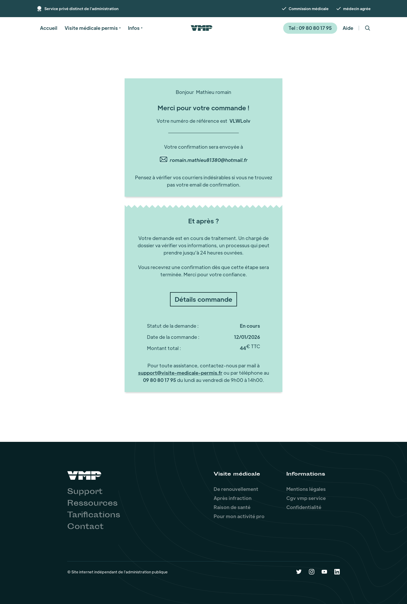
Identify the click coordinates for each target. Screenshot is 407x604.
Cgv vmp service (306, 498)
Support (85, 492)
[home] (201, 28)
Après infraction (233, 498)
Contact (85, 527)
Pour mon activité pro (239, 516)
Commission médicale (309, 8)
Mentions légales (306, 489)
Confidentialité (303, 507)
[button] (48, 28)
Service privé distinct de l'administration (81, 8)
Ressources (92, 504)
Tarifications (93, 515)
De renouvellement (236, 489)
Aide (348, 28)
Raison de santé (232, 507)
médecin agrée (357, 8)
